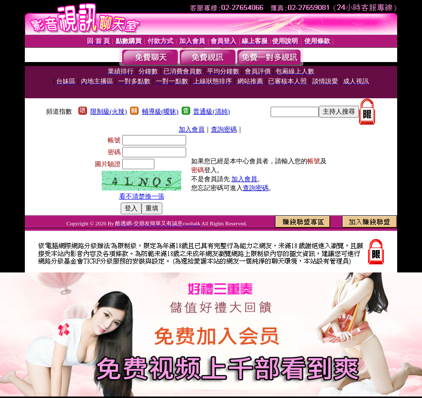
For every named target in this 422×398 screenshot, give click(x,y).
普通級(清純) (211, 111)
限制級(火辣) (108, 111)
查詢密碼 (224, 129)
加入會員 (192, 129)
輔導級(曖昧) (160, 111)
